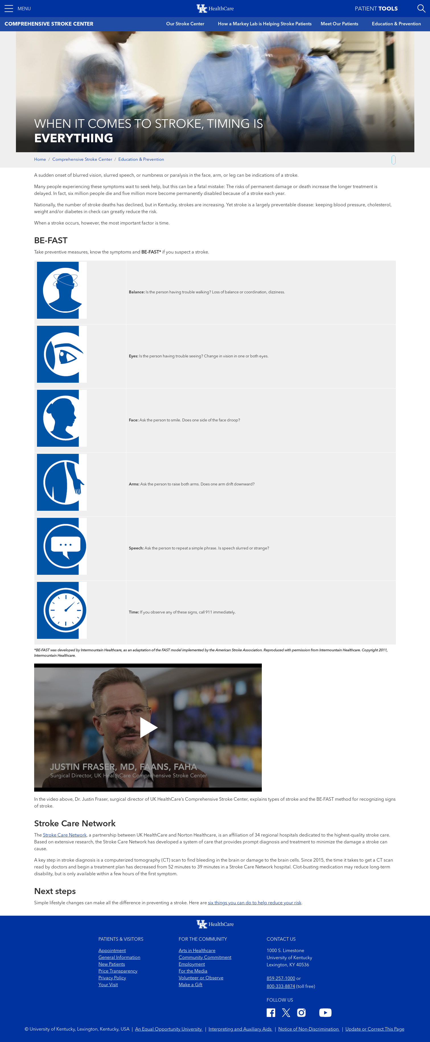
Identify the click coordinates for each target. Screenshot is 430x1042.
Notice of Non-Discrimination (309, 1029)
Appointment (112, 951)
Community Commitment (205, 957)
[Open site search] (421, 8)
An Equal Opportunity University (169, 1029)
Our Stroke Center (185, 24)
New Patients (111, 964)
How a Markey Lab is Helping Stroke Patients (265, 24)
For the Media (193, 971)
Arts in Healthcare (197, 951)
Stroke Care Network (65, 835)
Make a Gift (190, 985)
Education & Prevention (396, 24)
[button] (17, 8)
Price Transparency (117, 971)
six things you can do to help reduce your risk (254, 903)
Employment (192, 964)
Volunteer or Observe (201, 978)
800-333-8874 (281, 987)
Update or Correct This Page (374, 1029)
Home (40, 160)
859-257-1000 (281, 979)
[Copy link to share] (394, 159)
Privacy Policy (112, 978)
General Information (119, 957)
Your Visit (108, 985)
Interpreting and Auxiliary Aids (241, 1029)
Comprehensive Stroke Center (82, 160)
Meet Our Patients (339, 24)
